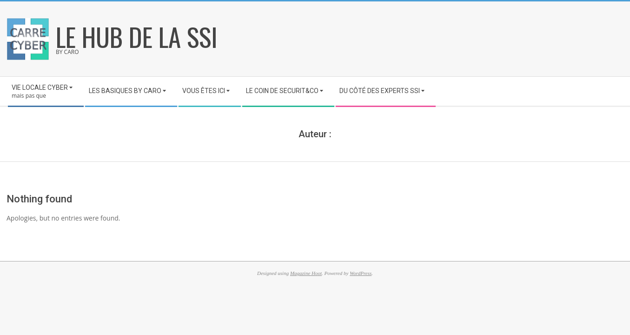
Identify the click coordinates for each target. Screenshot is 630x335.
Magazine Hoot (306, 273)
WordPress (360, 273)
